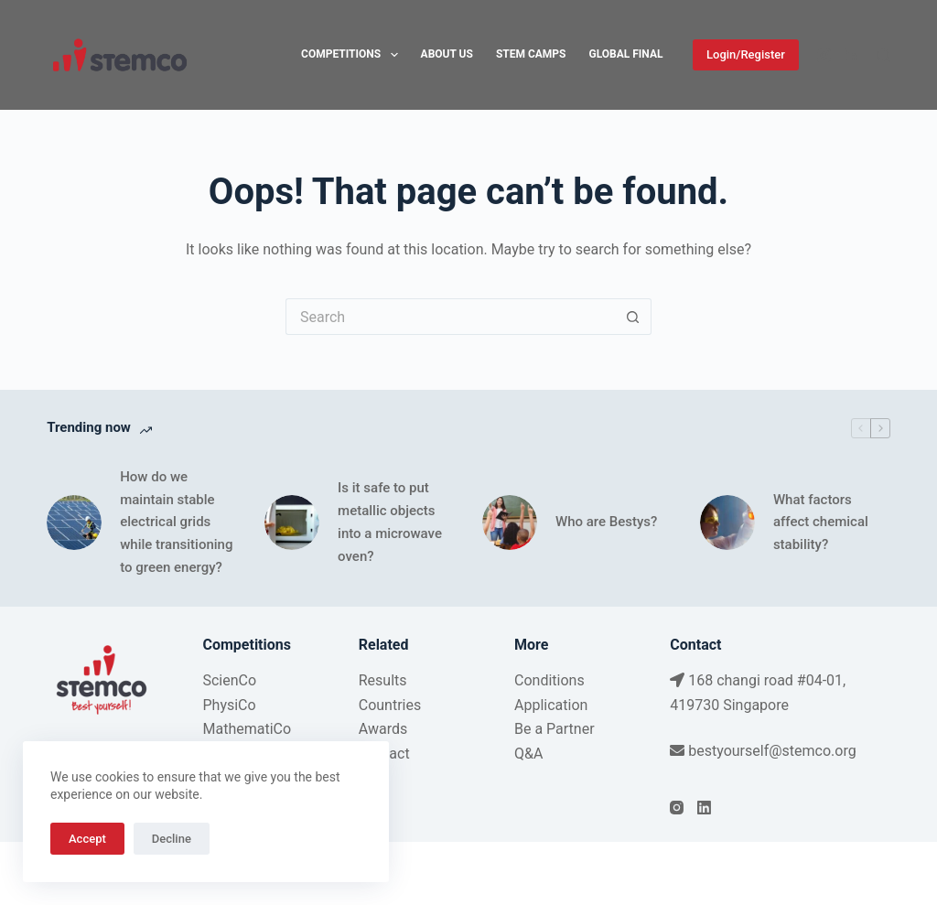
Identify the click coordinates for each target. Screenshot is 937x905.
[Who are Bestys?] (509, 522)
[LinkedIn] (851, 55)
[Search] (883, 55)
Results (383, 680)
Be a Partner (554, 729)
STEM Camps (531, 54)
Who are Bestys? (606, 521)
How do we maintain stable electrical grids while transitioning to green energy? (176, 522)
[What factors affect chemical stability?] (727, 522)
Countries (390, 705)
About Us (447, 54)
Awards (383, 729)
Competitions (352, 55)
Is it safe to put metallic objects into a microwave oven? (390, 521)
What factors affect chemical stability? (820, 522)
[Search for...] (450, 316)
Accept (87, 839)
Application (550, 705)
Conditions (549, 680)
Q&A (528, 753)
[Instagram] (824, 55)
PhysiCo (228, 705)
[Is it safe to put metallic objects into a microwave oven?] (291, 522)
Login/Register (745, 54)
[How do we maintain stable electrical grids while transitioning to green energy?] (74, 522)
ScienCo (229, 680)
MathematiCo (246, 729)
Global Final (626, 54)
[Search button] (633, 316)
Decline (171, 839)
